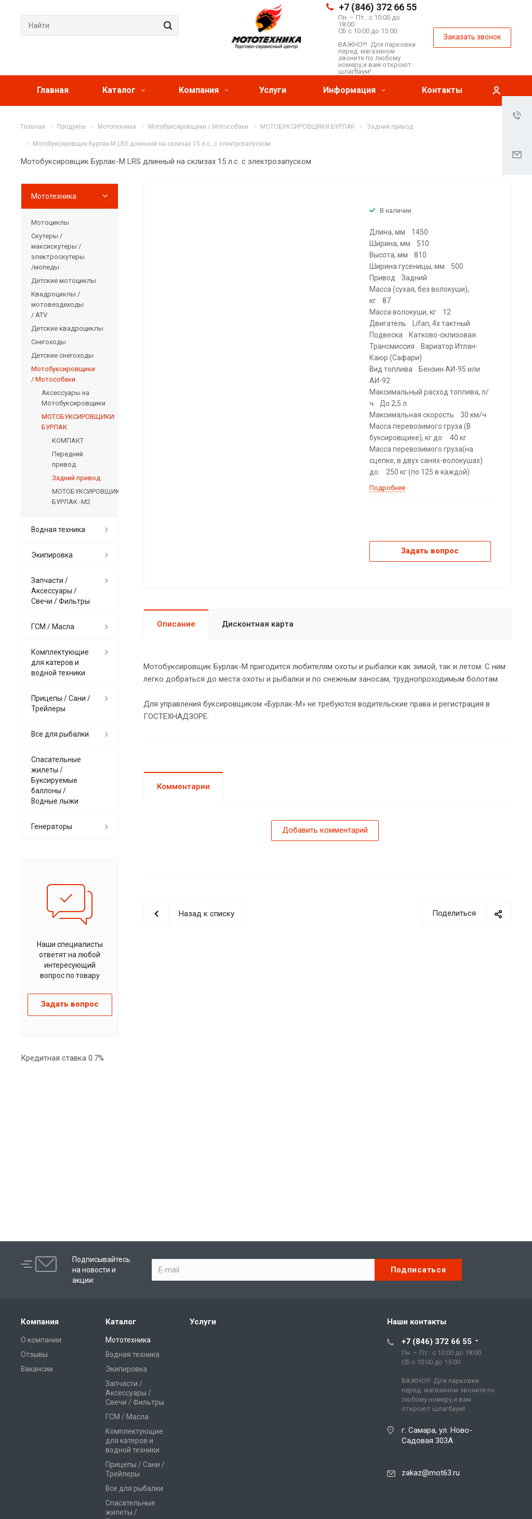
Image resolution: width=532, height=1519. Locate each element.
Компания (204, 90)
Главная (53, 90)
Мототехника (53, 196)
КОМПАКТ (68, 440)
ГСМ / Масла (52, 626)
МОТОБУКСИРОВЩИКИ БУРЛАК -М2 (80, 496)
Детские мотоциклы (63, 280)
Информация (354, 90)
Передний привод (67, 459)
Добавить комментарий (325, 830)
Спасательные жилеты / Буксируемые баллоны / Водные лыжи (56, 780)
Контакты (442, 90)
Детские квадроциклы (67, 328)
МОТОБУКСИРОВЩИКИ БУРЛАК (75, 422)
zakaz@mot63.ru (431, 1472)
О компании (41, 1340)
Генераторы (51, 826)
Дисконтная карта (258, 624)
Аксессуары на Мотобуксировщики (73, 398)
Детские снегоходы (62, 355)
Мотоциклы (50, 222)
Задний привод (76, 478)
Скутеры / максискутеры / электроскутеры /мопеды (58, 251)
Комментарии (183, 786)
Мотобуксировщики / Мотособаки (63, 374)
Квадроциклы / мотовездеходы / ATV (57, 304)
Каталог (123, 90)
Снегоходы (48, 342)
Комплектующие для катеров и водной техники (60, 662)
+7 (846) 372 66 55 (378, 7)
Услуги (272, 90)
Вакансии (37, 1369)
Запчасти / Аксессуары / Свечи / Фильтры (60, 590)
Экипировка (52, 555)
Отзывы (34, 1354)
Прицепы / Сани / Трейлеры (60, 703)
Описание (176, 624)
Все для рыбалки (60, 734)
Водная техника (58, 529)
